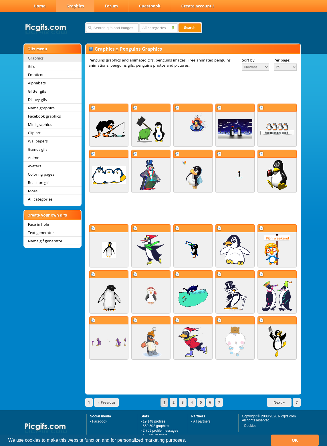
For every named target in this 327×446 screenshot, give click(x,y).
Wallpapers (38, 141)
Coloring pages (41, 174)
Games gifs (37, 149)
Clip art (34, 132)
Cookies (250, 426)
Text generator (41, 232)
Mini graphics (40, 124)
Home (39, 6)
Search (189, 28)
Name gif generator (45, 240)
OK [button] (295, 440)
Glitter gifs (37, 91)
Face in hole (38, 224)
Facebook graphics (44, 116)
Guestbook (149, 6)
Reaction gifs (39, 182)
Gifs (31, 66)
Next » (279, 402)
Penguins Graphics (141, 49)
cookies (32, 440)
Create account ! (197, 6)
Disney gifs (37, 99)
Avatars (34, 166)
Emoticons (37, 74)
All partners (202, 421)
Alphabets (37, 83)
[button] (188, 441)
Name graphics (41, 107)
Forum (111, 6)
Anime (33, 157)
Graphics (75, 6)
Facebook (99, 421)
